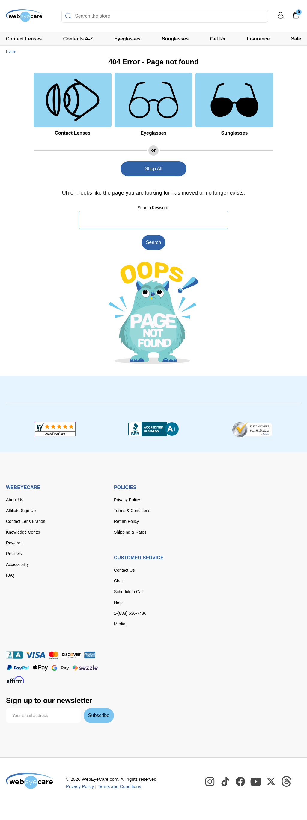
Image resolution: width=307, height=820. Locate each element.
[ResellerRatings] (252, 429)
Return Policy (126, 521)
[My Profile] (280, 18)
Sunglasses (175, 38)
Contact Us (124, 570)
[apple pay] (40, 668)
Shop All (153, 168)
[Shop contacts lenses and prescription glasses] (24, 17)
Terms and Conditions (119, 786)
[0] (295, 17)
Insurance (258, 38)
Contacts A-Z (78, 38)
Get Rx (218, 38)
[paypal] (18, 668)
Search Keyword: (154, 207)
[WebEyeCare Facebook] (240, 781)
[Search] (68, 16)
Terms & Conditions (132, 510)
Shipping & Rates (130, 532)
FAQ (10, 575)
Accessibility (17, 564)
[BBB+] (153, 429)
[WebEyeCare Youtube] (256, 781)
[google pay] (60, 668)
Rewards (14, 542)
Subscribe (98, 715)
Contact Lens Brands (25, 521)
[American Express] (90, 655)
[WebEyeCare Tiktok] (225, 781)
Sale (296, 38)
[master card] (53, 655)
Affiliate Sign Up (21, 510)
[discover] (71, 655)
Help (118, 602)
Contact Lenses (24, 38)
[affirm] (15, 679)
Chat (118, 580)
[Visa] (35, 655)
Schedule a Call (128, 591)
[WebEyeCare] (30, 781)
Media (119, 624)
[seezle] (85, 668)
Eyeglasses (127, 38)
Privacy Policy (127, 499)
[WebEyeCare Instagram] (210, 781)
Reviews (14, 553)
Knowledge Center (23, 532)
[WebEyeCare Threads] (286, 781)
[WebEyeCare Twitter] (271, 781)
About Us (14, 499)
